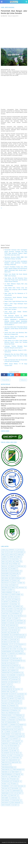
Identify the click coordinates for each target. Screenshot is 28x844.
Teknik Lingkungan (17, 769)
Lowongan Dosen (6, 672)
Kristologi (15, 665)
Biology (14, 582)
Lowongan (13, 670)
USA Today (18, 793)
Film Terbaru (10, 611)
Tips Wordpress (5, 786)
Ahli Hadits (10, 552)
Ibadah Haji (4, 627)
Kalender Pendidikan (6, 651)
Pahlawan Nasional (15, 701)
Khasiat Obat (5, 656)
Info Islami (13, 639)
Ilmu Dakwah (20, 627)
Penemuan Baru (5, 710)
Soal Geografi (5, 750)
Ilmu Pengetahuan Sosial (7, 637)
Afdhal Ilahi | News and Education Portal (18, 842)
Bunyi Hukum (4, 587)
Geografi (4, 620)
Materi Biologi (5, 679)
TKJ (13, 786)
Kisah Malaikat (5, 660)
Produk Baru (12, 719)
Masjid (20, 675)
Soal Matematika (6, 753)
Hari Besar (4, 623)
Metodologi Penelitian (7, 689)
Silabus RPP (17, 741)
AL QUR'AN (11, 554)
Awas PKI (13, 566)
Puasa (3, 722)
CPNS (11, 597)
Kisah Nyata (13, 663)
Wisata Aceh (13, 795)
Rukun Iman (17, 727)
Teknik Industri (5, 764)
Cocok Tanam (5, 594)
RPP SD (9, 727)
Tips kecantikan (5, 781)
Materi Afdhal (14, 677)
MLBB (13, 691)
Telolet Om (4, 776)
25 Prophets (11, 549)
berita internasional (17, 578)
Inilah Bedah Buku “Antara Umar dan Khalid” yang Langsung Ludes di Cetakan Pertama (15, 289)
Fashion (11, 608)
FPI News (4, 618)
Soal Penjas (16, 753)
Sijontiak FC (15, 738)
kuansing (4, 667)
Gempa (16, 618)
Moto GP (14, 693)
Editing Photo (5, 604)
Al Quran (19, 554)
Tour (3, 790)
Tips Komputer (15, 781)
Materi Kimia (15, 679)
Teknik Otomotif (15, 771)
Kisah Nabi (4, 663)
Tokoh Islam (4, 788)
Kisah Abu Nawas (5, 658)
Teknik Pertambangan (7, 774)
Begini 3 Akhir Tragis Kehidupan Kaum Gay (15, 301)
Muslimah (21, 693)
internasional (5, 644)
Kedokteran (17, 651)
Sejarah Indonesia (6, 734)
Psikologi (20, 719)
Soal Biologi (4, 748)
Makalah (4, 675)
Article (10, 561)
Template (4, 779)
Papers (12, 703)
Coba (16, 592)
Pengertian (14, 710)
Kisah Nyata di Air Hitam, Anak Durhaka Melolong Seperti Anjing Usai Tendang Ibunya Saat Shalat (15, 342)
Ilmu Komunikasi (5, 634)
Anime (18, 556)
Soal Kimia (13, 750)
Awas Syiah (20, 566)
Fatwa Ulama (19, 608)
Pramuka (4, 719)
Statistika (18, 755)
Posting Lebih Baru (5, 379)
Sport (11, 755)
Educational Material (7, 606)
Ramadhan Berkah (12, 722)
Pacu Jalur (4, 701)
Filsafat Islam (5, 613)
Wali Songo (4, 795)
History (3, 625)
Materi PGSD (4, 682)
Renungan (13, 724)
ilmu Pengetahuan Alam (18, 634)
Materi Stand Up (14, 682)
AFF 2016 (20, 549)
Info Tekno (13, 641)
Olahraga (19, 696)
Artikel (17, 561)
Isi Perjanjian (20, 644)
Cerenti (11, 589)
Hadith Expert (19, 620)
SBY (2, 731)
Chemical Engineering (7, 592)
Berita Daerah (5, 578)
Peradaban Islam (13, 712)
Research (21, 724)
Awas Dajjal (4, 566)
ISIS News (4, 646)
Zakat (15, 805)
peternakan (13, 717)
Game (10, 618)
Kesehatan (12, 653)
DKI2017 (3, 599)
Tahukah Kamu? (15, 757)
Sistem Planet (15, 743)
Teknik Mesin (5, 771)
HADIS (11, 620)
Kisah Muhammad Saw (17, 660)
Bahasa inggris (5, 573)
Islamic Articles (5, 649)
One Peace (4, 698)
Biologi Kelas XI (5, 582)
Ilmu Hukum (13, 632)
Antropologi (5, 559)
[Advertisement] (14, 32)
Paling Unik (4, 703)
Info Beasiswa (20, 637)
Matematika (4, 677)
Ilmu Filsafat (5, 630)
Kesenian (21, 653)
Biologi (15, 580)
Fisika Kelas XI (20, 615)
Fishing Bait (4, 615)
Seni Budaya (12, 736)
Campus (13, 587)
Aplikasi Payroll (15, 559)
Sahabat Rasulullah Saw (7, 729)
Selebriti (4, 736)
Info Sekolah (5, 641)
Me (10, 684)
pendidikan (12, 705)
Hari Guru (12, 623)
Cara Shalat (21, 587)
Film (3, 611)
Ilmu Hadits (4, 632)
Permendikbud (19, 715)
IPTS (12, 644)
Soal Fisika (13, 748)
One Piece (11, 698)
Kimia (12, 656)
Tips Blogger (13, 779)
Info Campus (4, 639)
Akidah (3, 554)
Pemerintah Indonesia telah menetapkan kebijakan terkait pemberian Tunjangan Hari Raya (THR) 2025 (15, 262)
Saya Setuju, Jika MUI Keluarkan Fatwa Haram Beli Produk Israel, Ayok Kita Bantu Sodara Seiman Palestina (15, 279)
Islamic (17, 646)
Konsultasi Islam (6, 665)
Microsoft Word (5, 691)
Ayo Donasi (13, 568)
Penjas (3, 712)
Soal (3, 745)
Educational (14, 604)
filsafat (18, 611)
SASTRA (19, 729)
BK (2, 585)
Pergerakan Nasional (7, 715)
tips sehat (4, 783)
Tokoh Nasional (15, 788)
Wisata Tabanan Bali (16, 802)
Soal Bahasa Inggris (12, 745)
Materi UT (4, 684)
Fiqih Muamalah (15, 613)
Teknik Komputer (6, 769)
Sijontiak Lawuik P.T (6, 741)
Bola (7, 585)
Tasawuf (4, 760)
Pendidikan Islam (6, 708)
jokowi (14, 649)
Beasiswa (14, 575)
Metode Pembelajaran (7, 686)
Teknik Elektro (14, 762)
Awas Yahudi (4, 568)
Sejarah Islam (17, 734)
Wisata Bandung (5, 800)
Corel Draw (4, 597)
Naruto (3, 696)
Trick (8, 790)
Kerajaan (4, 653)
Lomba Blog (4, 670)
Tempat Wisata (14, 776)
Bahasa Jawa (15, 573)
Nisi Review (10, 696)
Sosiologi (4, 755)
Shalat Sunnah (5, 738)
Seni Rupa (20, 736)
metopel (18, 689)
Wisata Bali (14, 797)
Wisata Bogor (5, 802)
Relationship (5, 724)
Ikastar (12, 627)
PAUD (19, 703)
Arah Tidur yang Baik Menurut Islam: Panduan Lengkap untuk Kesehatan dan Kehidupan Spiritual (13, 409)
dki (17, 597)
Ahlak (3, 552)
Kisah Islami (15, 658)
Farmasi (3, 608)
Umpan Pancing (16, 790)
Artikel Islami (5, 563)
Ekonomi (18, 606)
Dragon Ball (15, 601)
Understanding (5, 793)
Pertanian (4, 717)
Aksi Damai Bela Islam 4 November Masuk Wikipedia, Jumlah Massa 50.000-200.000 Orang (15, 328)
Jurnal (21, 649)
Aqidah (3, 561)
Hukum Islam (12, 625)
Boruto (14, 585)
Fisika (12, 615)
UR (12, 793)
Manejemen (12, 675)
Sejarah (15, 731)
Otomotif (19, 698)
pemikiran (4, 705)
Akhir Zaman (20, 552)
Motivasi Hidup (5, 693)
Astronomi (14, 563)
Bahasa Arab (5, 571)
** (1, 208)
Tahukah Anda (5, 757)
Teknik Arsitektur (13, 760)
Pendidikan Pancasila (18, 708)
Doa (10, 599)
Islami (10, 646)
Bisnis (20, 582)
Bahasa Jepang (5, 575)
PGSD (20, 717)
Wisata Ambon (5, 797)
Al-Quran (4, 556)
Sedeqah (8, 731)
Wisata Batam (16, 800)
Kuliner (19, 667)
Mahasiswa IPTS (17, 672)
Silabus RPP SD (5, 743)
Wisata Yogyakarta (6, 805)
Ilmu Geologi (14, 630)
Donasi (16, 599)
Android (11, 556)
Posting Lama (23, 379)
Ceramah (4, 589)
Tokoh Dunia (20, 786)
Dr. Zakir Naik (5, 601)
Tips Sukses (13, 783)
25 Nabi (3, 549)
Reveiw (3, 727)
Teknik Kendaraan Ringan (8, 767)
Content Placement (15, 594)
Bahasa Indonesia (15, 571)
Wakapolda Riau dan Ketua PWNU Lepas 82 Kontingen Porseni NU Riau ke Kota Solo (15, 355)
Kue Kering (12, 667)
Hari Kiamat (20, 623)
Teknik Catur (5, 762)
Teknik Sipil (18, 774)
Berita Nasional (5, 580)
